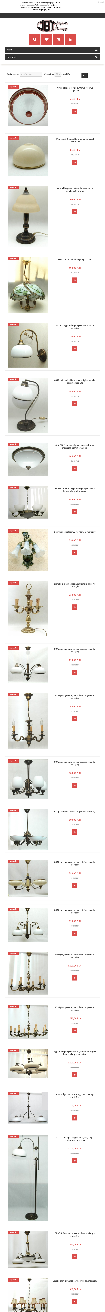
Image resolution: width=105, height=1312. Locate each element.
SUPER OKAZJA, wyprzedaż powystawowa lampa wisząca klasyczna (75, 490)
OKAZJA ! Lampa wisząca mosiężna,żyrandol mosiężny (75, 650)
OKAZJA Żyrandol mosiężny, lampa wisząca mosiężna (75, 1234)
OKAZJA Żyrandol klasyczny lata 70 (74, 259)
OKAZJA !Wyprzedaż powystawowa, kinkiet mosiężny (75, 326)
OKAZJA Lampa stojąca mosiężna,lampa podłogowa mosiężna (75, 1138)
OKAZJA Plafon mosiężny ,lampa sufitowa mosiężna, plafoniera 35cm (74, 446)
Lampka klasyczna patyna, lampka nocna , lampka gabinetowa (75, 189)
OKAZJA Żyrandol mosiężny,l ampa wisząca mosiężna (75, 1095)
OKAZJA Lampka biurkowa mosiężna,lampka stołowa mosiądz (74, 381)
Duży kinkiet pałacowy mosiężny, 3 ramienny (74, 532)
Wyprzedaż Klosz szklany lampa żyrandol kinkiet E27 (75, 140)
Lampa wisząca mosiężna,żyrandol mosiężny (74, 811)
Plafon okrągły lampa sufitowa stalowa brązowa (74, 89)
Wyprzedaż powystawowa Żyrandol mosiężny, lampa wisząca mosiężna (74, 1052)
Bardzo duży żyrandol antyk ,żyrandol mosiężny (75, 1280)
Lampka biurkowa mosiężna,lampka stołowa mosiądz (74, 585)
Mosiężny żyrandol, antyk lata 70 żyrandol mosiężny (74, 696)
